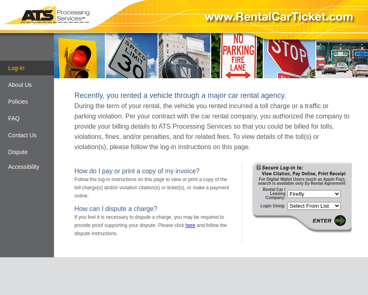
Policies (18, 101)
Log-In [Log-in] (16, 68)
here (190, 225)
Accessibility (23, 166)
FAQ (14, 118)
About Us (20, 85)
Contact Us (22, 135)
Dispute (17, 152)
